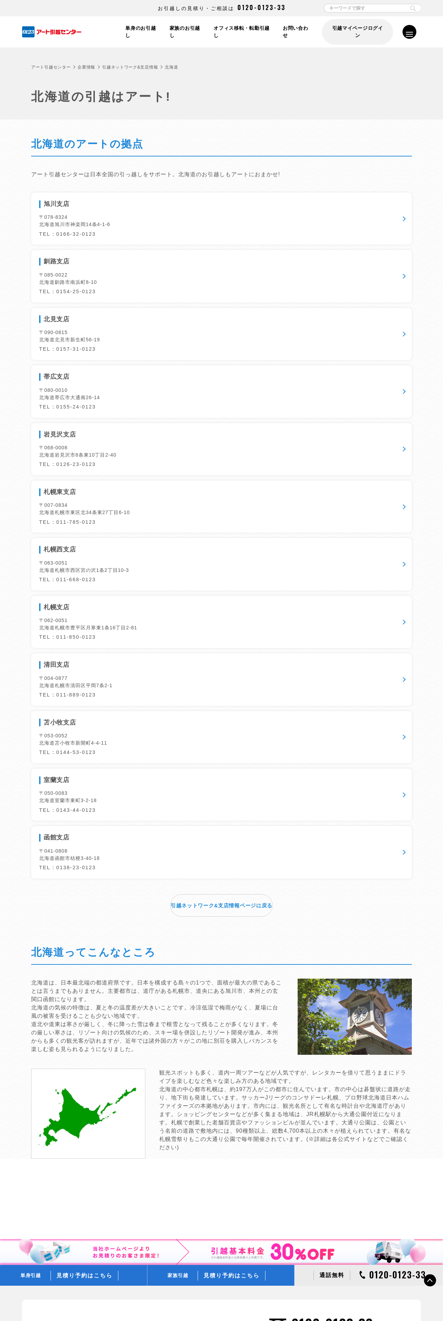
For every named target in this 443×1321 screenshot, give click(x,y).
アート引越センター (51, 67)
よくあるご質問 (321, 1028)
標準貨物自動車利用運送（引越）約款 (254, 1301)
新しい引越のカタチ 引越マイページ (215, 1205)
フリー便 (314, 1111)
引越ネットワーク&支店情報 (130, 67)
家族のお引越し (183, 32)
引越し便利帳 (319, 1037)
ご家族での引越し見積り (204, 1074)
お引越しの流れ (321, 999)
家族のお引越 (193, 1009)
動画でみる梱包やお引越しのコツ (339, 1009)
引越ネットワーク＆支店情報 (334, 1232)
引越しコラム (319, 1056)
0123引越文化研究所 (326, 1177)
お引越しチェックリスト (330, 1018)
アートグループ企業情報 (330, 1242)
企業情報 (86, 67)
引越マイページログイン (357, 32)
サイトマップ (360, 1301)
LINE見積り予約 (196, 1102)
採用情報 (314, 1251)
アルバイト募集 (321, 1260)
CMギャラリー (320, 1186)
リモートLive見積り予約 (204, 1093)
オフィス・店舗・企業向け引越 (210, 1018)
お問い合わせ (296, 32)
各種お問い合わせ (319, 1301)
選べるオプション (197, 1167)
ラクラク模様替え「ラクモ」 (208, 1195)
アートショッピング (199, 1177)
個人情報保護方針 (82, 1301)
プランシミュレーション (330, 1158)
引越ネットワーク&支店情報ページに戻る (221, 474)
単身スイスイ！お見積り (204, 1055)
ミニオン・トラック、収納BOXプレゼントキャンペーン (361, 1102)
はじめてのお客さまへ (328, 1148)
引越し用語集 (319, 1046)
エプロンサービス (197, 1186)
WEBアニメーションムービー (335, 1167)
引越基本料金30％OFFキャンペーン (341, 1093)
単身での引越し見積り (202, 1064)
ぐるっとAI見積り (197, 1111)
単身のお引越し (139, 32)
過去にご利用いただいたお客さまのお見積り (224, 1083)
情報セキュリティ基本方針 (135, 1301)
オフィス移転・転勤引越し (241, 32)
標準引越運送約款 (190, 1301)
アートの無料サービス (202, 1148)
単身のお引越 (193, 999)
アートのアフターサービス (206, 1158)
